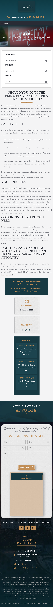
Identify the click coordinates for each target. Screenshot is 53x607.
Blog (37, 522)
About (12, 522)
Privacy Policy (47, 603)
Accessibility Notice (34, 603)
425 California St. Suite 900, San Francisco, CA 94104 (27, 555)
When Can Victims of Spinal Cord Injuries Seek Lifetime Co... (26, 384)
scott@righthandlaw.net (29, 568)
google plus (30, 330)
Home (5, 522)
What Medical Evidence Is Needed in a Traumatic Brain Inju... (26, 368)
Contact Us (46, 522)
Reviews (31, 522)
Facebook (21, 528)
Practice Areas (21, 522)
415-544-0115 (35, 17)
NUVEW (3, 603)
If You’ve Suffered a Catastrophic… (26, 288)
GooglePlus (33, 528)
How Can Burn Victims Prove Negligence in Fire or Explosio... (26, 352)
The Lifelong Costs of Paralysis (26, 281)
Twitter (27, 528)
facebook (22, 330)
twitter (26, 330)
